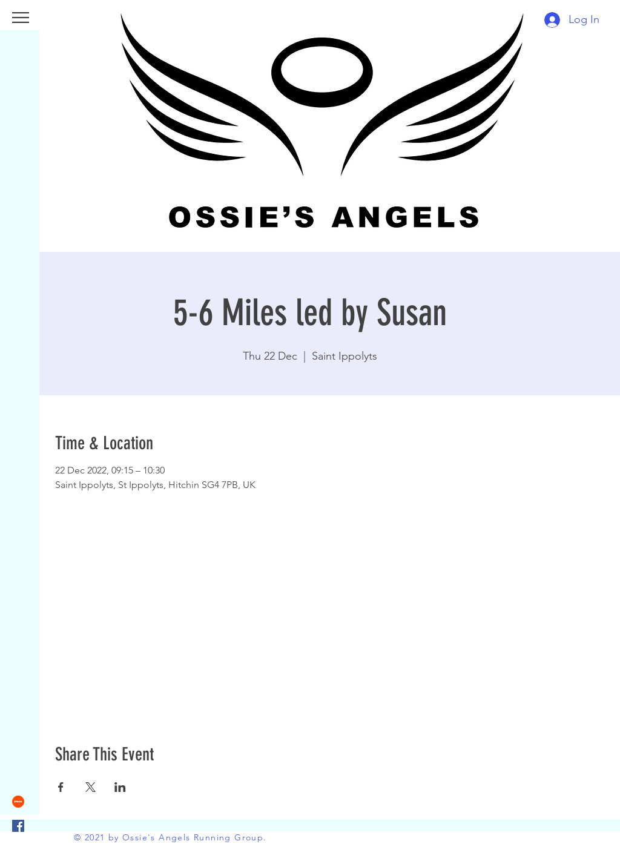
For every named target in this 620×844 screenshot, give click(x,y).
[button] (20, 17)
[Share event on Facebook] (61, 787)
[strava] (18, 802)
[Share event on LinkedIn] (120, 787)
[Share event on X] (90, 787)
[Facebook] (18, 826)
